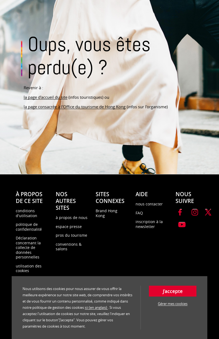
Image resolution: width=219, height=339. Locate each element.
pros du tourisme (71, 235)
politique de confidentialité (29, 227)
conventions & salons (69, 247)
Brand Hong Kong (106, 213)
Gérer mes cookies (172, 303)
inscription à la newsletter (149, 224)
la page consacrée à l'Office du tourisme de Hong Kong (75, 106)
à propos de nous (71, 217)
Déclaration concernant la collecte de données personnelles (28, 247)
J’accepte (173, 291)
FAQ (139, 212)
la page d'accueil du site (45, 97)
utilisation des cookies (29, 268)
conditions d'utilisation (26, 213)
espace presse (69, 226)
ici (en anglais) (96, 307)
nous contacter (149, 204)
